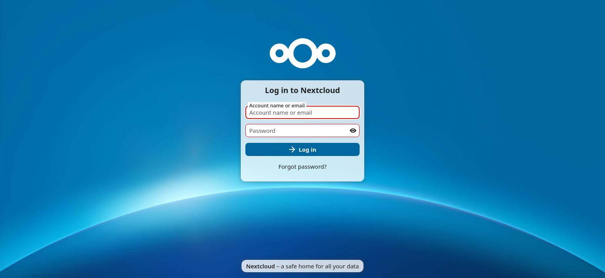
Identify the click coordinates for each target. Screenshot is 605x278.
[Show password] (353, 130)
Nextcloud (260, 266)
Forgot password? (302, 166)
